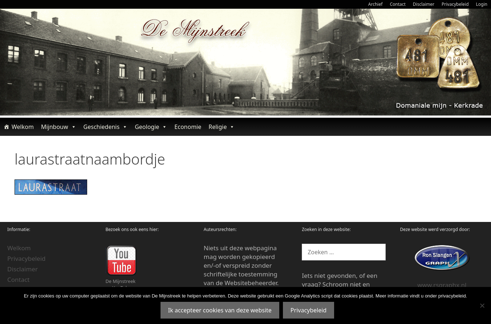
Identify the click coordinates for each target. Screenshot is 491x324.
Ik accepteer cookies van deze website (220, 310)
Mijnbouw (58, 127)
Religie (221, 127)
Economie (187, 127)
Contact (397, 4)
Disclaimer (423, 4)
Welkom (23, 127)
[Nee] (482, 305)
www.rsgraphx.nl (441, 285)
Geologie (151, 127)
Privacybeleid (455, 4)
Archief (375, 4)
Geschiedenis (106, 127)
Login (481, 4)
